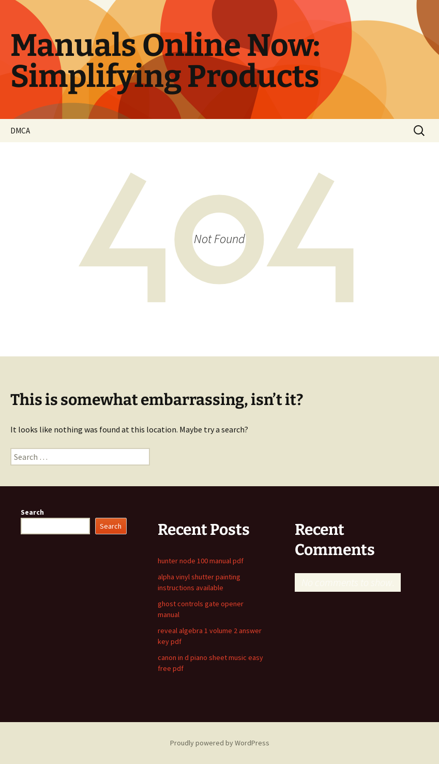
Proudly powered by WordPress (219, 742)
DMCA (20, 131)
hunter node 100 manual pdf (201, 560)
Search (32, 512)
